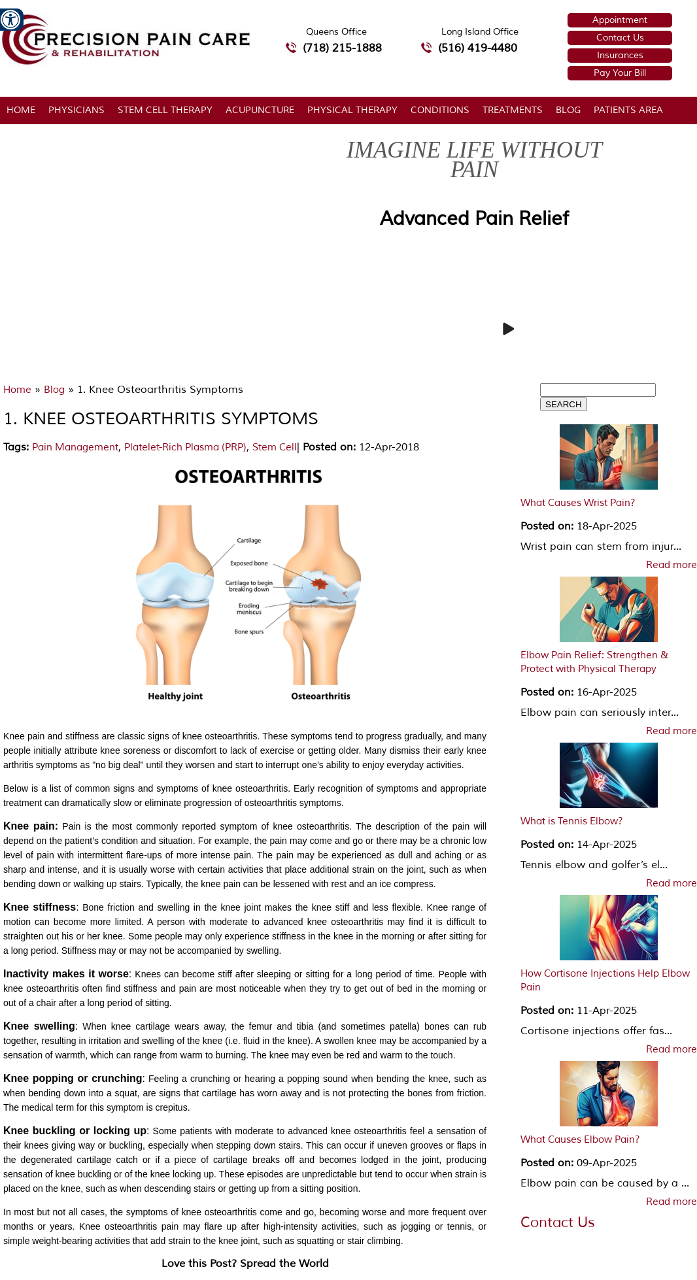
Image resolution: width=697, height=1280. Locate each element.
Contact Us (620, 37)
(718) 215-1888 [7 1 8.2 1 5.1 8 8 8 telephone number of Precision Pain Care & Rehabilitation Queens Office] (342, 48)
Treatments (513, 110)
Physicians (76, 110)
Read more (671, 565)
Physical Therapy (352, 110)
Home (21, 110)
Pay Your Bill (620, 72)
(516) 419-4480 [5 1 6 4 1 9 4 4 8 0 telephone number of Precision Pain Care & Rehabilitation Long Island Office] (477, 48)
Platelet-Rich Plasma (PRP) (185, 447)
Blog (568, 110)
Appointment (619, 19)
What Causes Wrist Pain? (578, 503)
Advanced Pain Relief (474, 219)
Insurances (620, 55)
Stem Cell (274, 447)
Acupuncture (260, 110)
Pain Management (75, 447)
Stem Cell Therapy (165, 110)
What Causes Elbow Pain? (580, 1140)
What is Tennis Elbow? (571, 821)
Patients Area (628, 110)
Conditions (440, 110)
